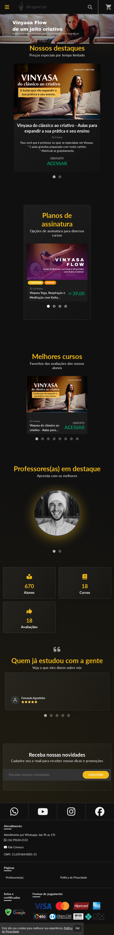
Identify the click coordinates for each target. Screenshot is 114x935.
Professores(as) (14, 877)
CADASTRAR (95, 774)
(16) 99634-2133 (16, 840)
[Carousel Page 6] (66, 439)
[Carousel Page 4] (66, 306)
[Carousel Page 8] (77, 439)
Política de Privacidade (73, 877)
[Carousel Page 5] (60, 439)
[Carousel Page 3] (60, 306)
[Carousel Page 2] (60, 177)
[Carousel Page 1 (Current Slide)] (54, 177)
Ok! (77, 928)
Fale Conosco (14, 847)
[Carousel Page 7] (71, 439)
